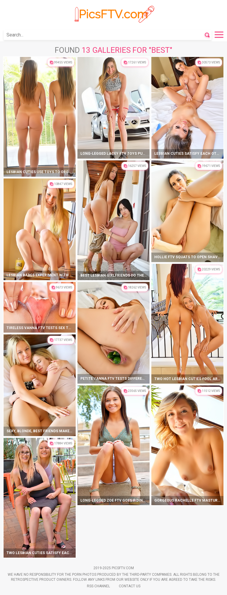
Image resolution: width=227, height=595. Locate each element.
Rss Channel (98, 586)
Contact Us (129, 586)
